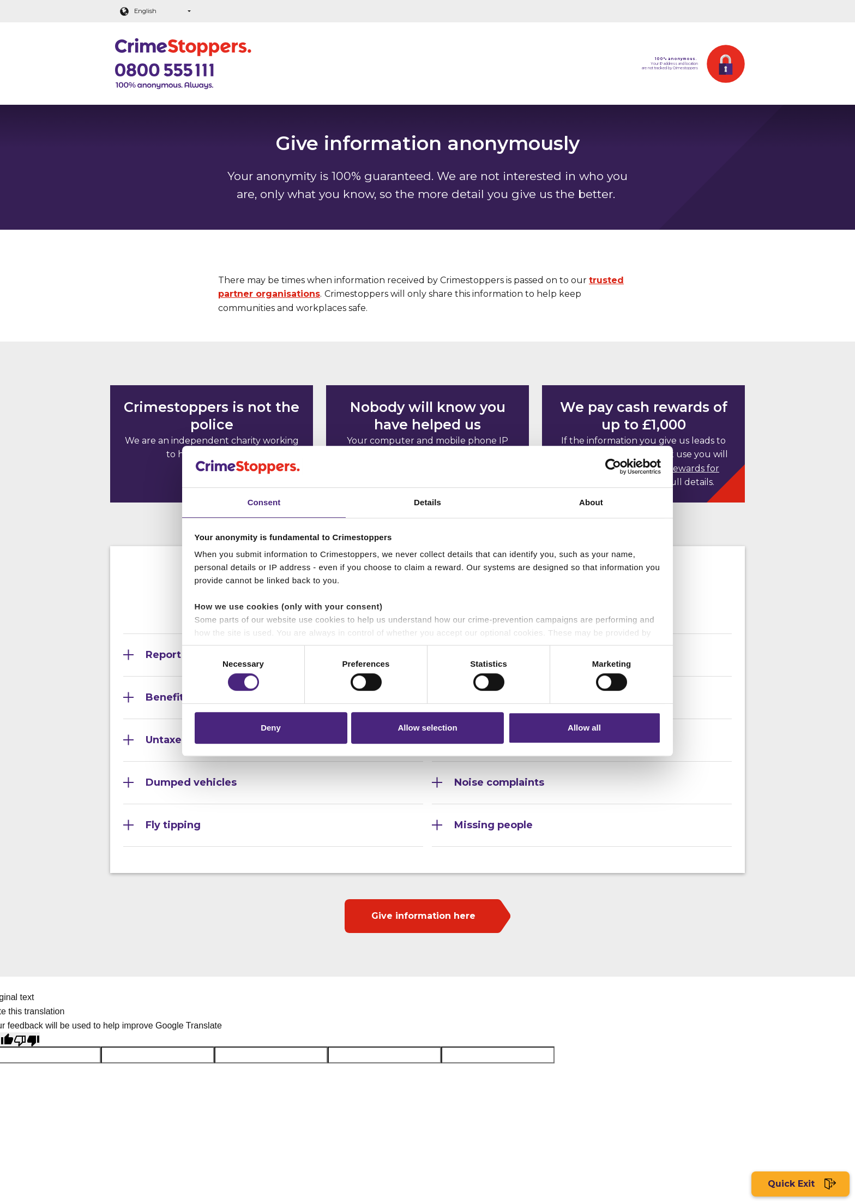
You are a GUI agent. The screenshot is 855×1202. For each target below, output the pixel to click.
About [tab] (591, 500)
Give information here (423, 916)
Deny (271, 729)
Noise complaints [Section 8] (499, 782)
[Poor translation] (27, 1039)
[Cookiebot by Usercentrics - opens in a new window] (613, 464)
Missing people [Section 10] (493, 825)
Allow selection (427, 729)
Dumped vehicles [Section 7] (191, 782)
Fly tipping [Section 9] (173, 825)
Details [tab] (427, 500)
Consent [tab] (264, 500)
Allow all (584, 729)
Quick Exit (800, 1184)
